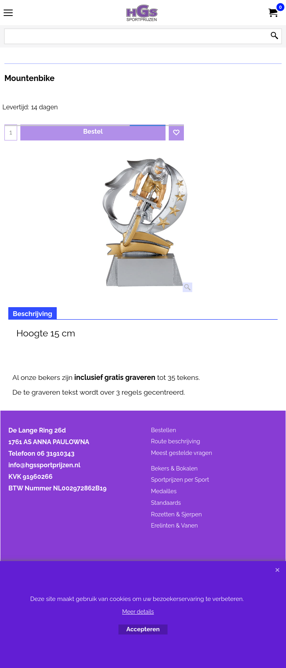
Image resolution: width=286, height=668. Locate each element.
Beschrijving (32, 314)
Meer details (138, 612)
